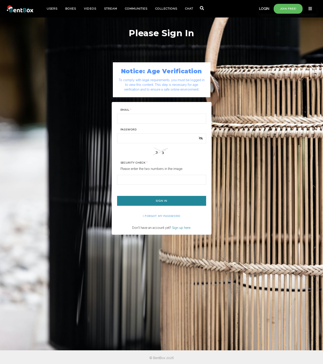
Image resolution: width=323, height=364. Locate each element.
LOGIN (264, 9)
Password (128, 129)
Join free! (288, 8)
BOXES (70, 8)
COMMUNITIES (136, 8)
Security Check (134, 162)
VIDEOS (90, 8)
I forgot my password (161, 216)
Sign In (161, 200)
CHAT (189, 8)
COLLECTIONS (166, 8)
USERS (52, 8)
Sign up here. (181, 228)
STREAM (110, 8)
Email (126, 109)
